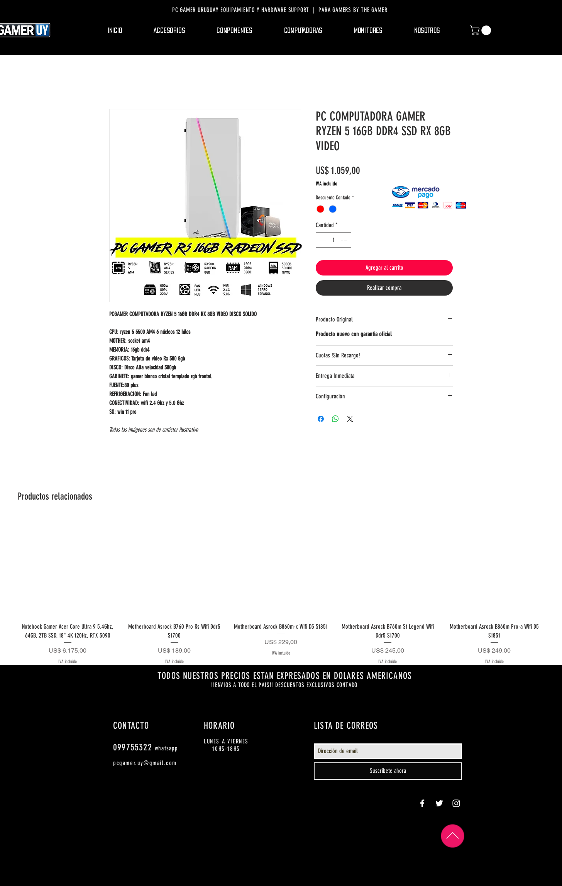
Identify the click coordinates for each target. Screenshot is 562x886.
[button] (169, 30)
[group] (281, 591)
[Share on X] (350, 418)
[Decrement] (322, 240)
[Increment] (344, 240)
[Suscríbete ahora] (388, 771)
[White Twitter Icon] (439, 803)
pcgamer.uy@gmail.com (145, 763)
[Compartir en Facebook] (320, 418)
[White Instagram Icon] (456, 803)
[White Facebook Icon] (422, 803)
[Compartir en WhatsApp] (335, 418)
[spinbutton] (333, 240)
